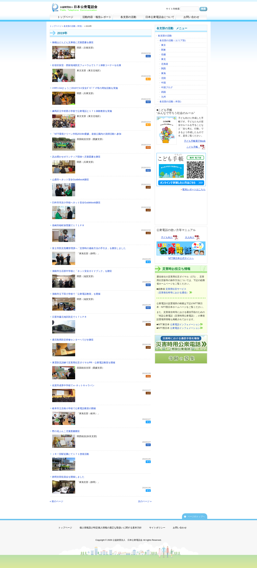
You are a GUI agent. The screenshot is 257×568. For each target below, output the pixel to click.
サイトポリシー (157, 527)
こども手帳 (195, 147)
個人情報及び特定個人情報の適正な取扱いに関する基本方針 (111, 527)
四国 (163, 92)
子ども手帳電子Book (194, 141)
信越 (163, 54)
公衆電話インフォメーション (186, 324)
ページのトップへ (196, 516)
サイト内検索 (173, 8)
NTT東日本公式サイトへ (181, 256)
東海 (163, 73)
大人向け (192, 237)
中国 (163, 82)
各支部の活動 (165, 35)
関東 (163, 49)
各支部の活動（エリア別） (173, 40)
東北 (163, 59)
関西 (163, 68)
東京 (163, 45)
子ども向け (169, 237)
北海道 (164, 64)
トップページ (56, 26)
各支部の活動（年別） (73, 26)
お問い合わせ (180, 527)
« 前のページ (56, 501)
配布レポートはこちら (193, 189)
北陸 (163, 78)
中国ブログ (167, 87)
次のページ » (144, 501)
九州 (163, 96)
